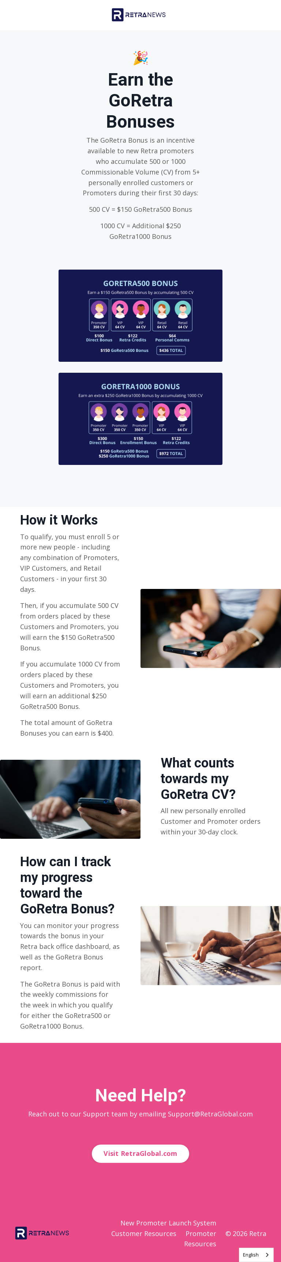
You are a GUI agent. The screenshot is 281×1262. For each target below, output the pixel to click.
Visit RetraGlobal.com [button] (140, 1153)
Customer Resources (143, 1233)
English (251, 1254)
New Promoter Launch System (168, 1222)
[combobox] (256, 1255)
